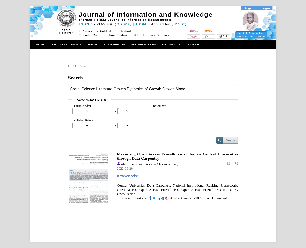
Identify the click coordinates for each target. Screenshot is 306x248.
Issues (93, 44)
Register (250, 8)
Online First (172, 44)
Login (266, 8)
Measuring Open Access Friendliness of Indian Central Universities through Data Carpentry (177, 156)
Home (40, 44)
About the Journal (66, 44)
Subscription (114, 44)
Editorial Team (143, 44)
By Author (159, 105)
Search (230, 140)
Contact (195, 44)
